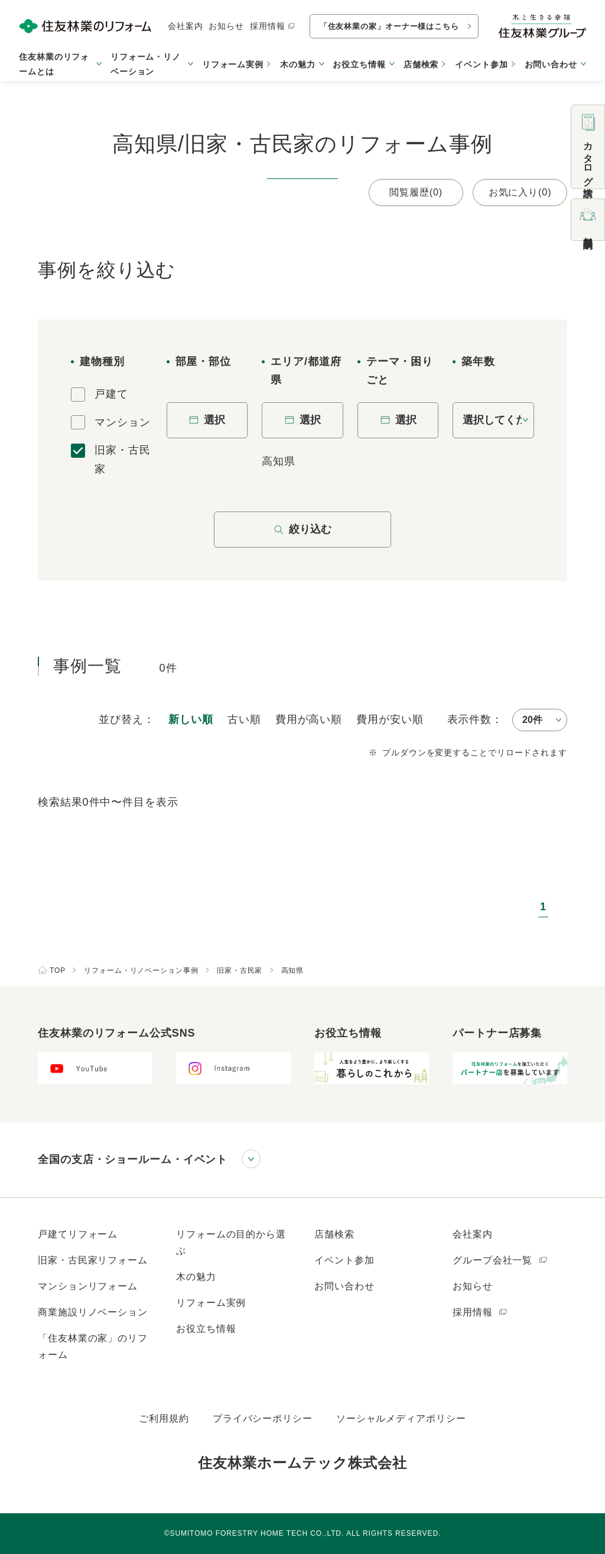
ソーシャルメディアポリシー (401, 1418)
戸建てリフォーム (78, 1234)
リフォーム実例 (233, 64)
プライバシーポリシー (263, 1418)
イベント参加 (481, 64)
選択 (206, 420)
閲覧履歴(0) (416, 192)
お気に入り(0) (520, 192)
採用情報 (272, 26)
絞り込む (302, 529)
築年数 (478, 361)
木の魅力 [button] (297, 64)
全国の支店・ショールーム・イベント (132, 1159)
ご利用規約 (164, 1418)
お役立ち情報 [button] (359, 64)
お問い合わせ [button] (551, 64)
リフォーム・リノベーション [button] (145, 64)
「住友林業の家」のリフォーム (93, 1346)
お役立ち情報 (206, 1329)
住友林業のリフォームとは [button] (54, 64)
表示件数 (469, 719)
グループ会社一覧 (500, 1260)
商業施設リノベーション (93, 1312)
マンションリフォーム (88, 1286)
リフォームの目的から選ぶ (231, 1242)
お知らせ (226, 26)
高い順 (308, 719)
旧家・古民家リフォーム (93, 1260)
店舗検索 (421, 64)
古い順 (244, 719)
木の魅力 (196, 1277)
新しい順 (190, 719)
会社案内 (185, 26)
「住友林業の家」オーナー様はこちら (389, 26)
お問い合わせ (344, 1286)
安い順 (389, 719)
